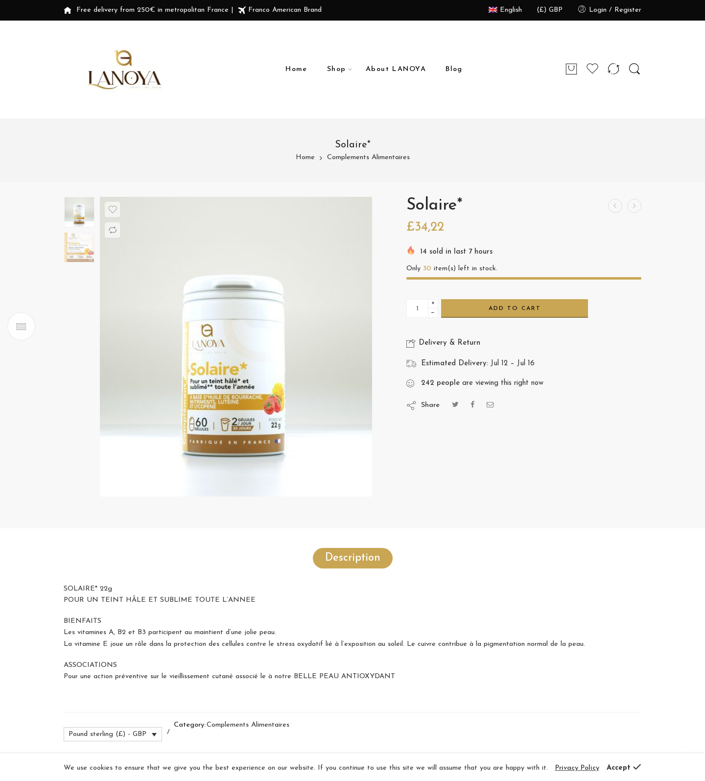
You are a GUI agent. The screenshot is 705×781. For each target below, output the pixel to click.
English (505, 10)
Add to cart (515, 308)
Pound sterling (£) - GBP (107, 734)
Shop (336, 69)
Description (352, 558)
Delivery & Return (443, 343)
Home (296, 69)
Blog (454, 69)
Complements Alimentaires (368, 157)
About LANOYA (396, 69)
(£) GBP (550, 10)
